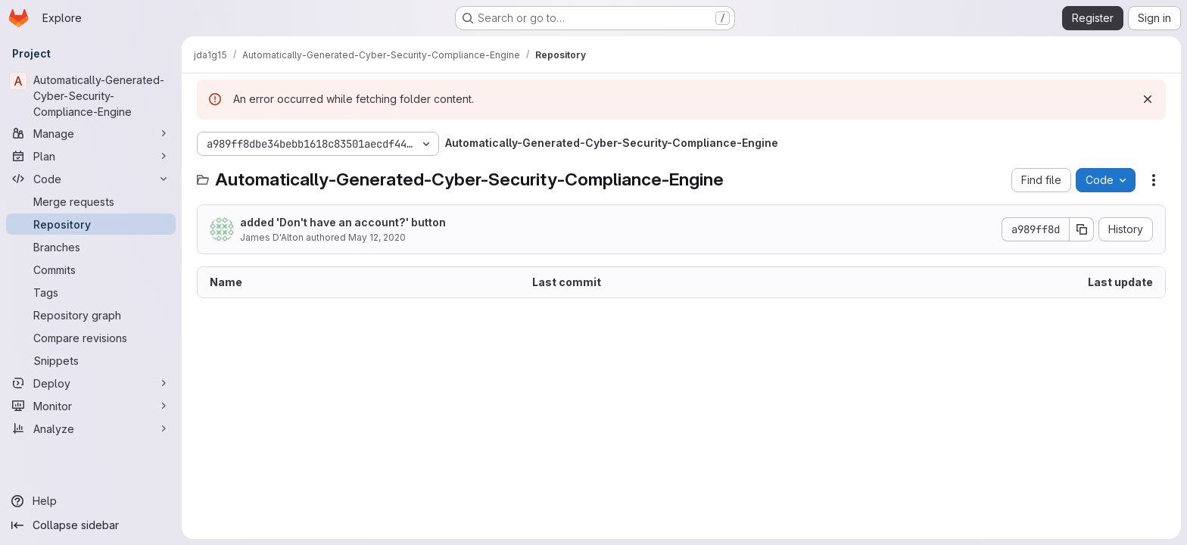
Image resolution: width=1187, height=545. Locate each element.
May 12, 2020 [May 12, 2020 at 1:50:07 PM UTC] (377, 237)
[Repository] (91, 224)
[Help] (91, 501)
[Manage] (91, 133)
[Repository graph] (91, 314)
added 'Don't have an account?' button (343, 222)
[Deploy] (91, 383)
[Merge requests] (91, 201)
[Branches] (91, 246)
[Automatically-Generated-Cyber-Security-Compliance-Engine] (91, 95)
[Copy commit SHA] (1082, 229)
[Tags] (91, 292)
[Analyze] (91, 428)
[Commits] (91, 269)
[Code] (91, 178)
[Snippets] (91, 360)
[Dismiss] (1148, 99)
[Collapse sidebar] (91, 525)
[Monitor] (91, 405)
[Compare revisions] (91, 337)
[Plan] (91, 156)
